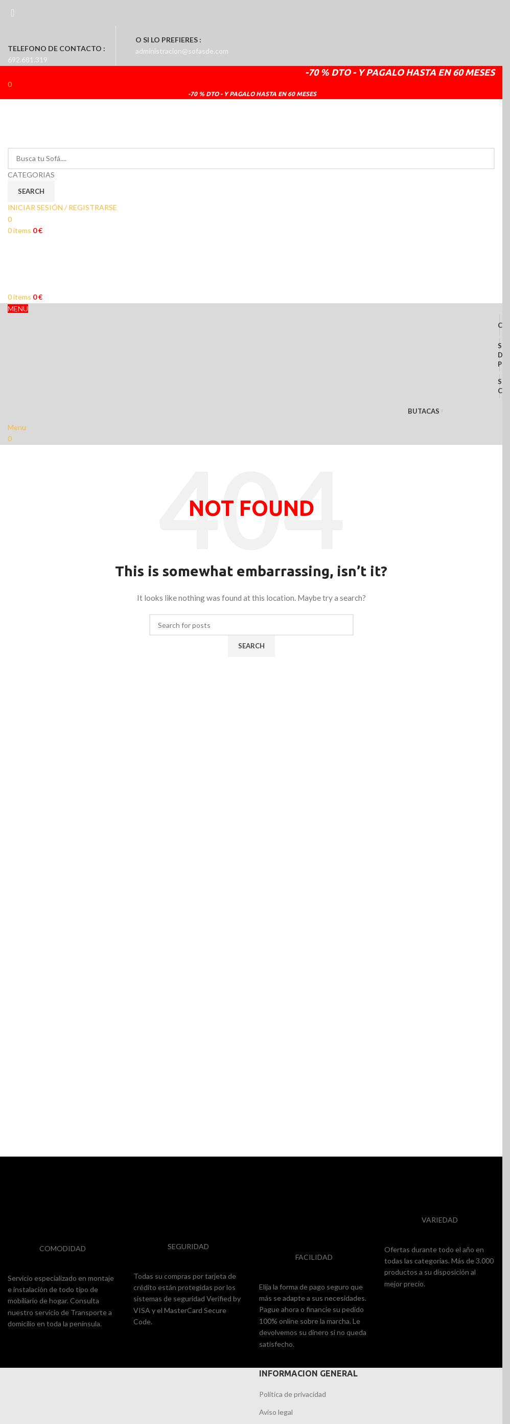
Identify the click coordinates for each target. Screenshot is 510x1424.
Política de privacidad (292, 1394)
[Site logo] (84, 122)
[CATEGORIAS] (251, 174)
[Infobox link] (251, 46)
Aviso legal (276, 1412)
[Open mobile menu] (17, 427)
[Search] (251, 158)
